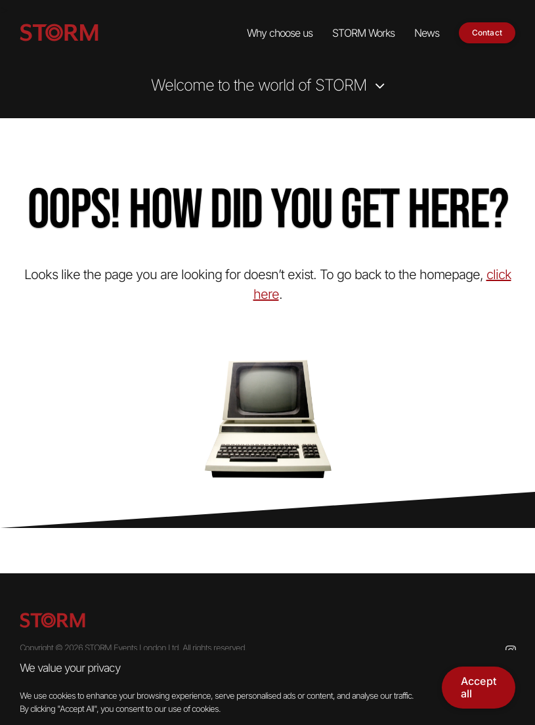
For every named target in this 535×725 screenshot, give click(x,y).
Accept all (478, 687)
